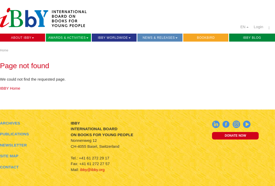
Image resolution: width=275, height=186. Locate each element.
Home (4, 50)
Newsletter (13, 145)
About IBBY (22, 38)
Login (258, 27)
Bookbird (206, 38)
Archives (10, 123)
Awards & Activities (68, 38)
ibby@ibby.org (92, 169)
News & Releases (160, 38)
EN (244, 27)
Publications (14, 134)
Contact (9, 167)
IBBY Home (10, 88)
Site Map (9, 156)
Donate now (235, 135)
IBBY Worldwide (114, 38)
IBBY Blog (252, 38)
